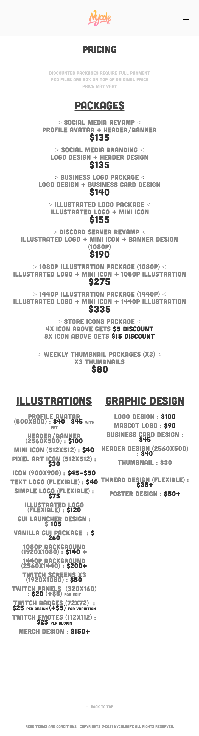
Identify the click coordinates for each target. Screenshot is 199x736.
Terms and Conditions (56, 726)
